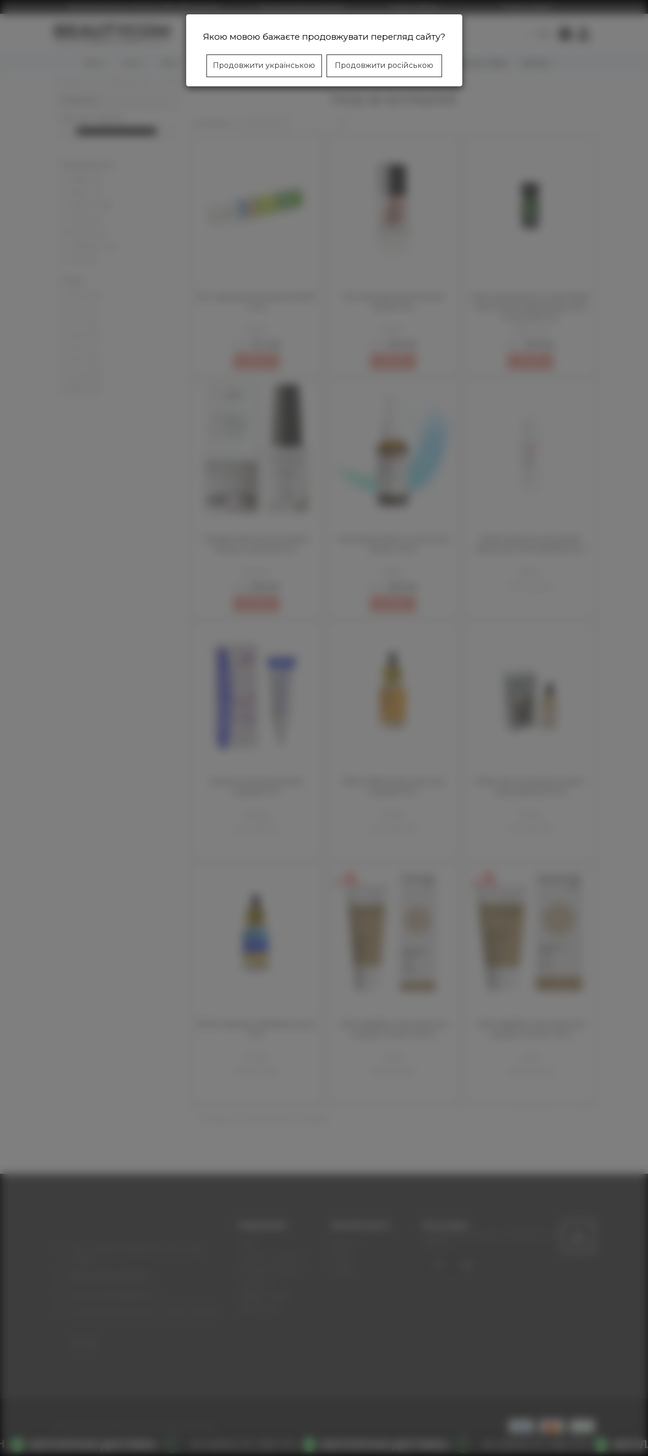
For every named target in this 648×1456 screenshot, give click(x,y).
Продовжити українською (264, 65)
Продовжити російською (384, 65)
